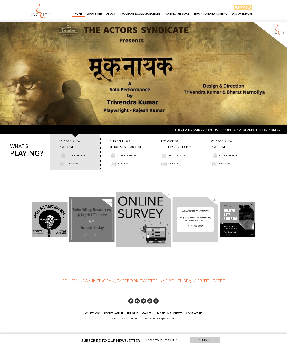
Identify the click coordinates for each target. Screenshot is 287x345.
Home (78, 13)
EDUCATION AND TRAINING (210, 13)
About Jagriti (113, 313)
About (110, 13)
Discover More (242, 13)
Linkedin (137, 301)
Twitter (143, 301)
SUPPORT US (243, 7)
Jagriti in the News (169, 313)
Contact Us (194, 313)
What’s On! (94, 13)
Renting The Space (177, 13)
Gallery (147, 313)
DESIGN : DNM (169, 319)
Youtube (150, 301)
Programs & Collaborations (140, 13)
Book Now (72, 163)
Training (132, 313)
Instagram (156, 301)
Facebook (131, 301)
